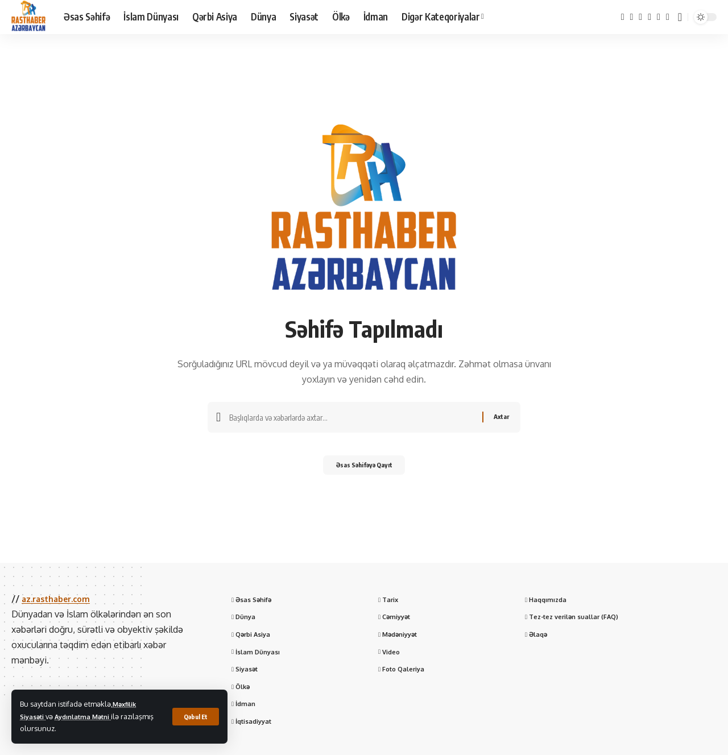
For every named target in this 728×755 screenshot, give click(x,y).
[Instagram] (649, 16)
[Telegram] (658, 16)
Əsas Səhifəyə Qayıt (364, 468)
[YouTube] (640, 16)
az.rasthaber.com (60, 598)
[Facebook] (622, 16)
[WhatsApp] (667, 16)
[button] (194, 716)
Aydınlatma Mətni (91, 716)
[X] (631, 16)
